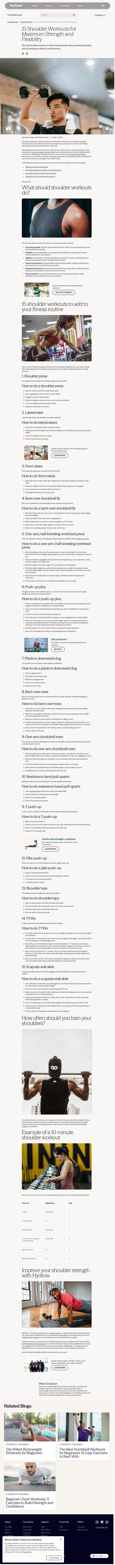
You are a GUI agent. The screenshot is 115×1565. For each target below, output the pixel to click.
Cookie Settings (54, 1558)
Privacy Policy (27, 1552)
